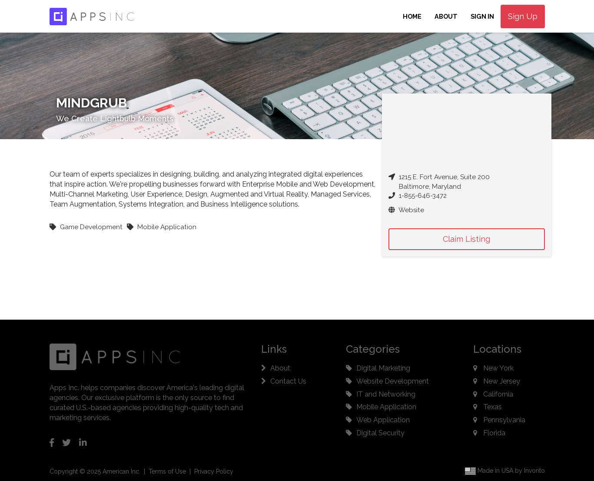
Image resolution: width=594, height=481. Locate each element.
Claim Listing (466, 239)
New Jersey (501, 381)
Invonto (534, 471)
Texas (492, 407)
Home (412, 16)
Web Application (383, 420)
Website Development (392, 381)
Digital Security (380, 433)
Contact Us (288, 381)
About (446, 16)
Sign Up (523, 16)
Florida (494, 433)
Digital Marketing (383, 368)
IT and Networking (385, 394)
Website (406, 210)
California (498, 394)
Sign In (482, 16)
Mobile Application (386, 407)
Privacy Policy (213, 471)
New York (498, 368)
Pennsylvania (504, 420)
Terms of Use (167, 471)
